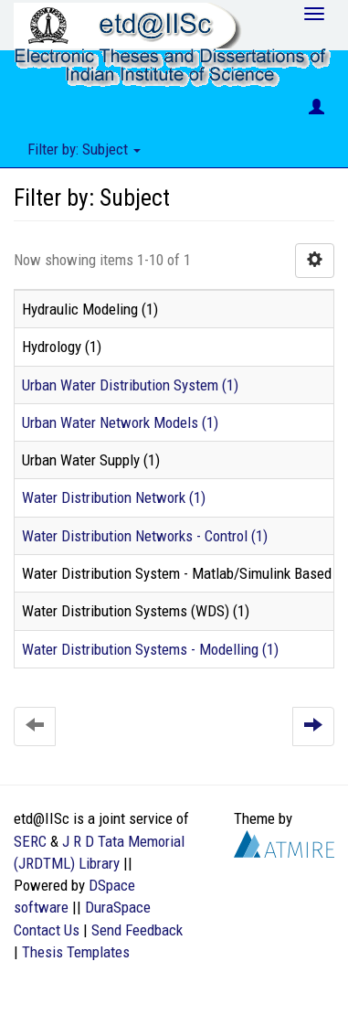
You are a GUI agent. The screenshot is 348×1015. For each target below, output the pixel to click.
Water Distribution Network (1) (114, 497)
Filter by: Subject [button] (84, 149)
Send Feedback (137, 930)
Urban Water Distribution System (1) (130, 385)
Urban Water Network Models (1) (120, 422)
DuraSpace (118, 907)
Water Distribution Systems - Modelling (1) (150, 649)
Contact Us (46, 930)
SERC (30, 841)
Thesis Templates (76, 952)
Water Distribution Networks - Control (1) (145, 536)
